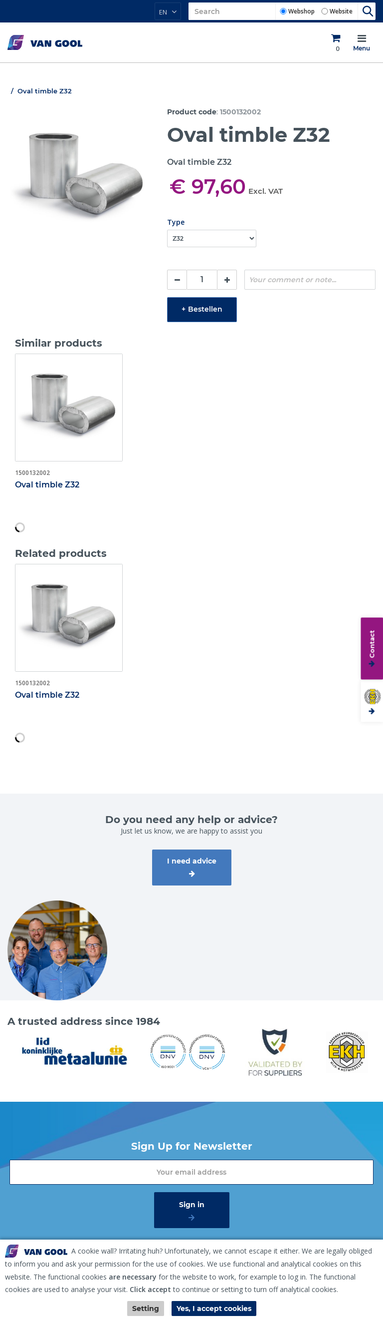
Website (341, 11)
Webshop (301, 11)
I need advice (191, 861)
